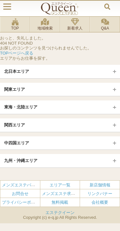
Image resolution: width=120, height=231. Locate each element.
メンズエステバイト (20, 185)
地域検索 (45, 24)
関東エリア (14, 89)
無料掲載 (60, 202)
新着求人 (75, 24)
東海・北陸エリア (20, 107)
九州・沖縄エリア (20, 160)
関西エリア (14, 125)
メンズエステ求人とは (63, 193)
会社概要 (100, 202)
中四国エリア (16, 143)
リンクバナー (99, 193)
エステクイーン (60, 212)
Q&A (105, 24)
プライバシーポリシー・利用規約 (33, 202)
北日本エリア (16, 71)
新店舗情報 (100, 185)
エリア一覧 (60, 185)
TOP (15, 24)
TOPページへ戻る (17, 53)
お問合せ (20, 193)
